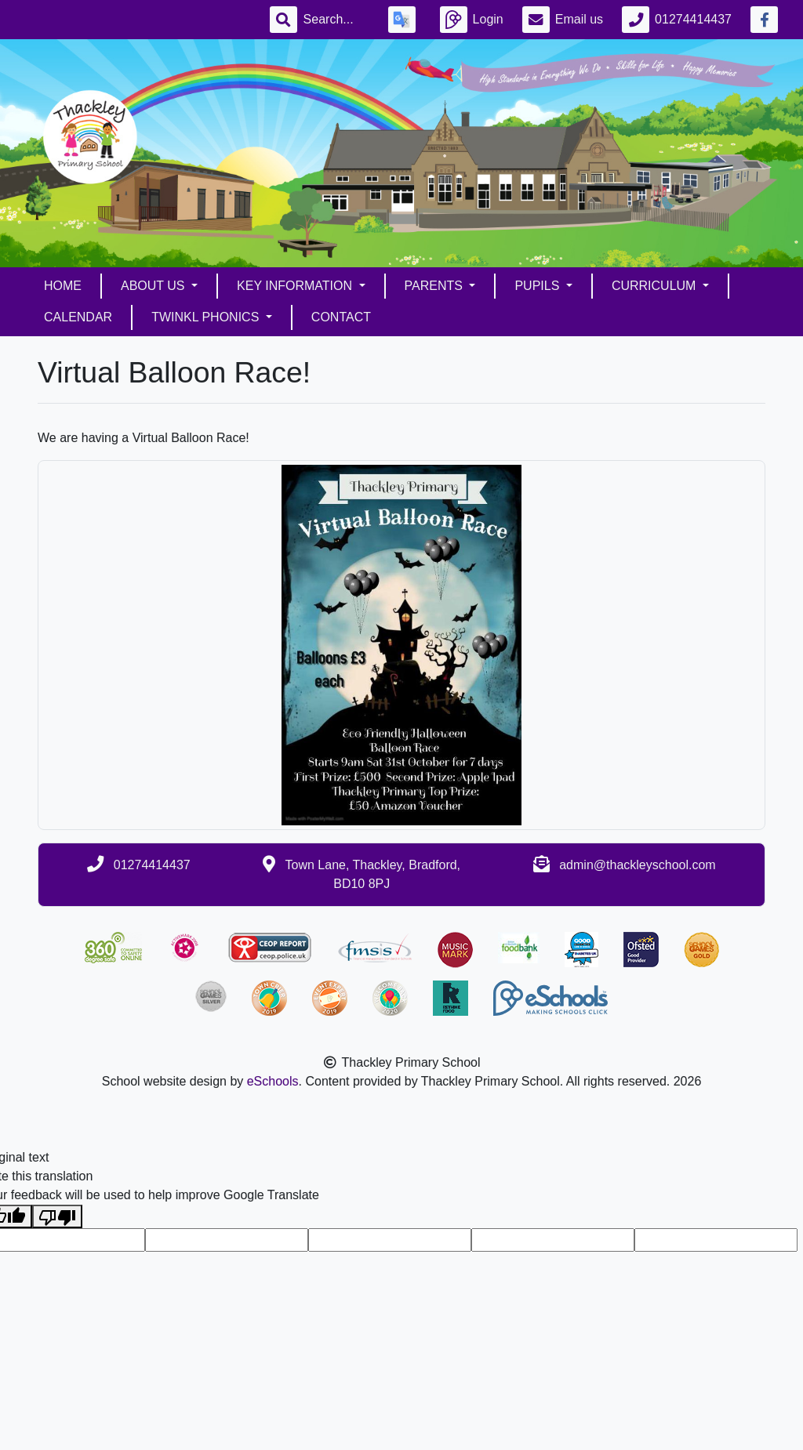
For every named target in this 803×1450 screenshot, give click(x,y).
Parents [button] (436, 285)
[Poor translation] (57, 1217)
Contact (341, 317)
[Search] (336, 19)
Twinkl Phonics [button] (207, 317)
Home (63, 285)
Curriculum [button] (655, 285)
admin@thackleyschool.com (637, 865)
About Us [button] (154, 285)
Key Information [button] (296, 285)
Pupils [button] (538, 285)
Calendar (78, 317)
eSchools (273, 1081)
